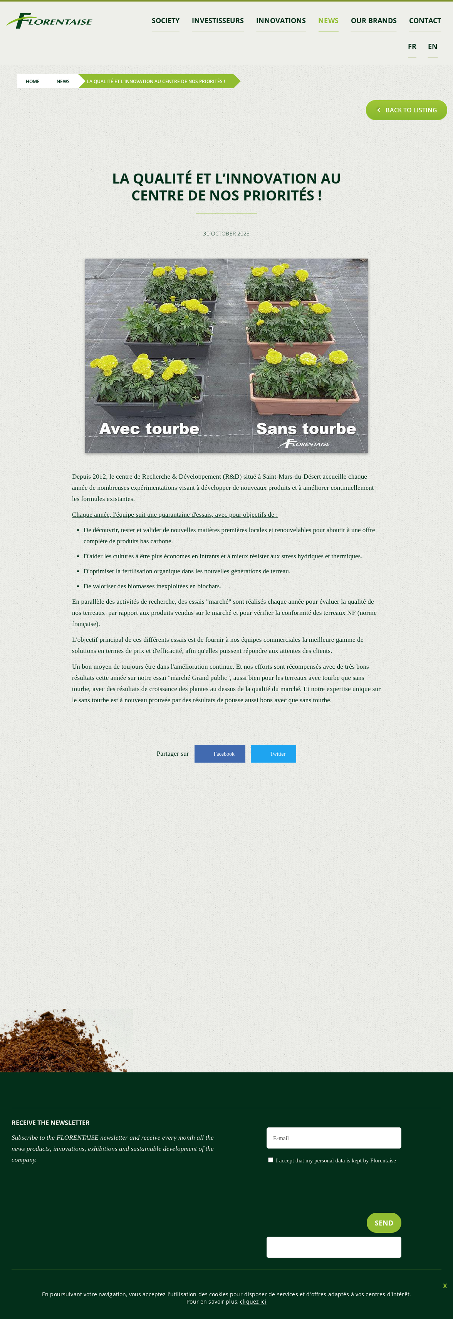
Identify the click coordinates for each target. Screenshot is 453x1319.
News (328, 20)
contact (425, 20)
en (433, 46)
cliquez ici (253, 1301)
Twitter (277, 754)
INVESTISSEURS (218, 20)
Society (166, 20)
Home (33, 81)
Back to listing (411, 110)
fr (412, 46)
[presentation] (342, 1204)
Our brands (374, 20)
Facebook (224, 754)
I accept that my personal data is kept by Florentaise (336, 1160)
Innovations (281, 20)
